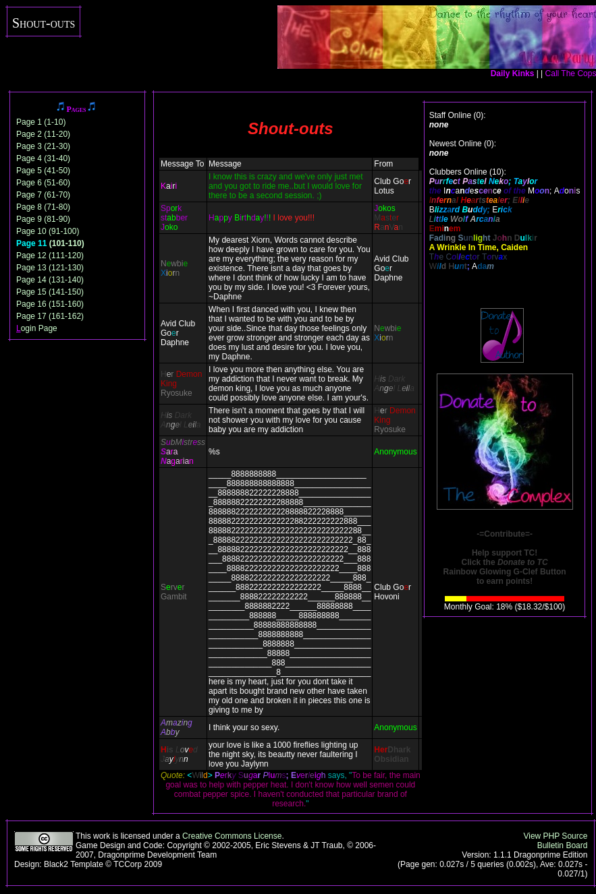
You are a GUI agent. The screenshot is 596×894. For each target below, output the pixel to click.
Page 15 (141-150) (50, 292)
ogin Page (36, 328)
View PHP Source (555, 836)
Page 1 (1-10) (40, 122)
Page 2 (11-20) (43, 134)
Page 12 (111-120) (50, 255)
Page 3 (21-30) (43, 146)
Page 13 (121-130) (50, 267)
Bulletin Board (562, 845)
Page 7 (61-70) (43, 195)
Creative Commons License (231, 836)
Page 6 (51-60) (43, 182)
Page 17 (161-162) (50, 316)
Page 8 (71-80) (43, 207)
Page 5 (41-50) (43, 170)
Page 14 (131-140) (50, 280)
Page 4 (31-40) (43, 158)
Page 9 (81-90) (43, 219)
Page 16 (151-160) (50, 304)
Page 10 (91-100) (47, 231)
